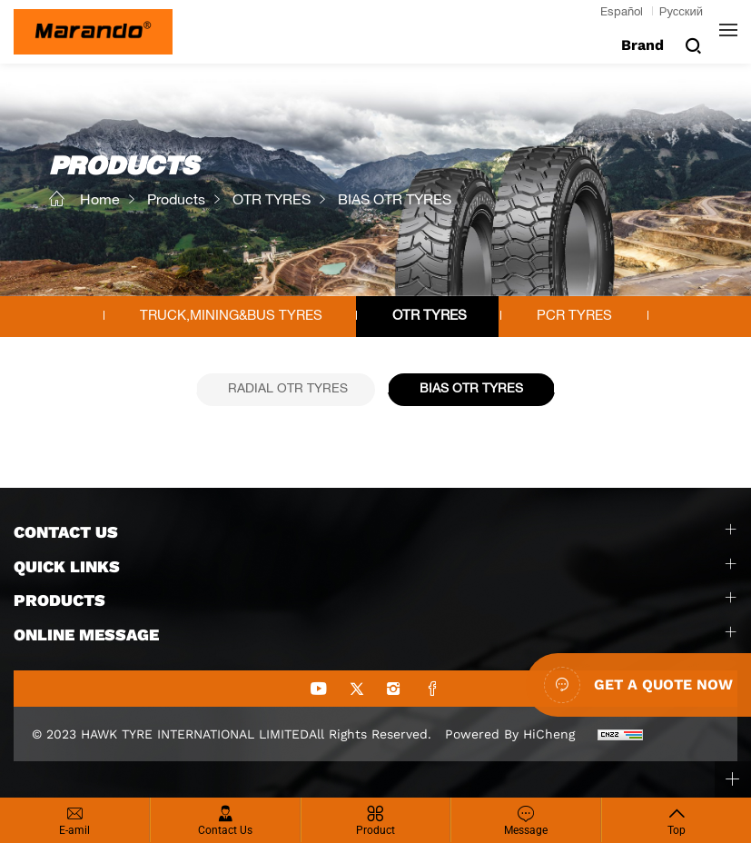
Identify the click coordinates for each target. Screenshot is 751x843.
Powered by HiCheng (510, 734)
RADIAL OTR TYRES (288, 389)
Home (100, 201)
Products (176, 201)
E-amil (74, 830)
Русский (681, 13)
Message (526, 830)
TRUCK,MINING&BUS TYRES (231, 316)
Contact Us (225, 830)
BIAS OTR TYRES (394, 201)
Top (676, 830)
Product (375, 830)
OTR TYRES (271, 201)
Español (621, 13)
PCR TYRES (574, 316)
